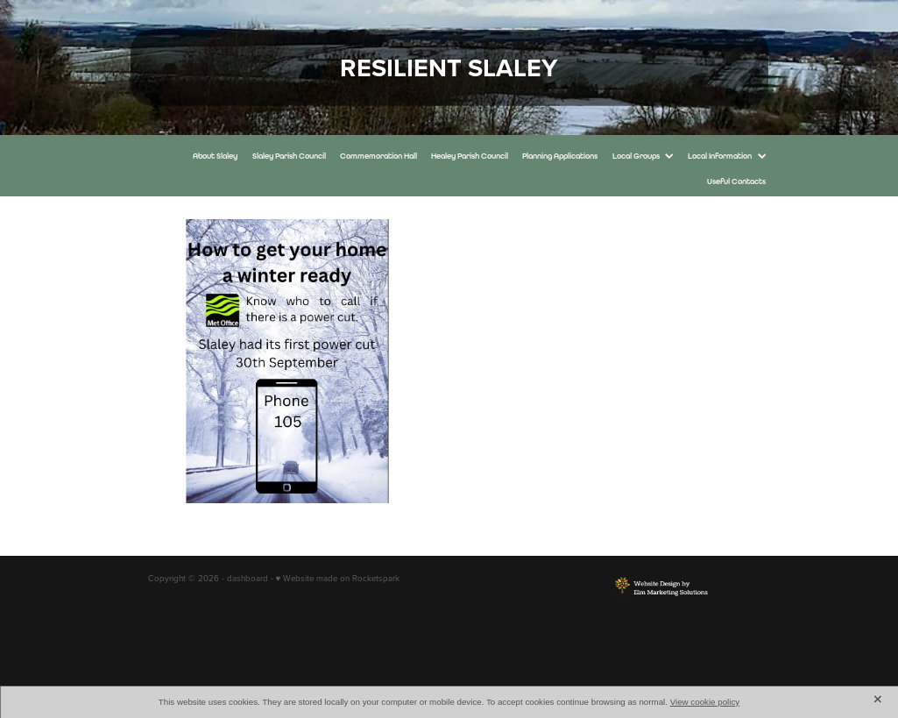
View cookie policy (705, 702)
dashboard (247, 578)
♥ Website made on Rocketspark (338, 578)
